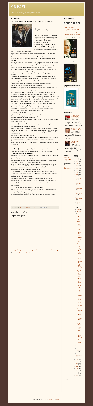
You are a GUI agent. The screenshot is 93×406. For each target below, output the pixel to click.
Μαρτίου (79, 345)
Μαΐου (78, 209)
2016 (77, 363)
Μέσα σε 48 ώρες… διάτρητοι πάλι (79, 273)
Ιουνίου (79, 205)
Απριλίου (79, 211)
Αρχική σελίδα (34, 250)
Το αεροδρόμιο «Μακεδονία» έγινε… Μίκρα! (79, 338)
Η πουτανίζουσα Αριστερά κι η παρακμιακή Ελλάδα (76, 117)
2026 (77, 159)
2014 (77, 368)
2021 (77, 170)
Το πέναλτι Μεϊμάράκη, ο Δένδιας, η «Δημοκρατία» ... (79, 249)
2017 (77, 361)
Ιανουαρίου (79, 355)
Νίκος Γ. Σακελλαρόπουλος (68, 159)
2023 (77, 165)
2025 (77, 161)
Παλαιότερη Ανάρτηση (53, 250)
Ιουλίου (79, 202)
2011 (77, 375)
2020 (77, 172)
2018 (77, 359)
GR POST (18, 6)
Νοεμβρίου (78, 183)
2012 (77, 373)
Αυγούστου (79, 198)
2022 (77, 168)
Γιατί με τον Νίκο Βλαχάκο (79, 224)
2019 (77, 174)
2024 (77, 163)
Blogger (58, 399)
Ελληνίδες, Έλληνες (69, 27)
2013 (77, 370)
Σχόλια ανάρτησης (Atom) (24, 252)
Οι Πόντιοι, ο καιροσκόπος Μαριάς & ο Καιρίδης (79, 262)
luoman (50, 399)
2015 (77, 366)
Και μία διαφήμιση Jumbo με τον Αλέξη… (79, 327)
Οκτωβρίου (79, 188)
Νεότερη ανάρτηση (16, 250)
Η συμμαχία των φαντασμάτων (79, 311)
